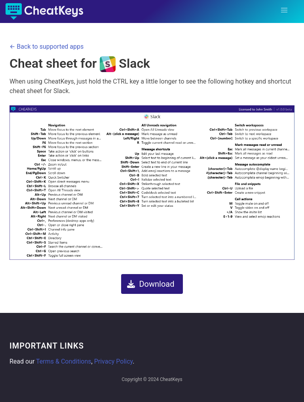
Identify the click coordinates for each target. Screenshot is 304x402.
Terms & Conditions (63, 361)
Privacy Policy (113, 361)
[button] (284, 10)
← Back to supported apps (47, 46)
